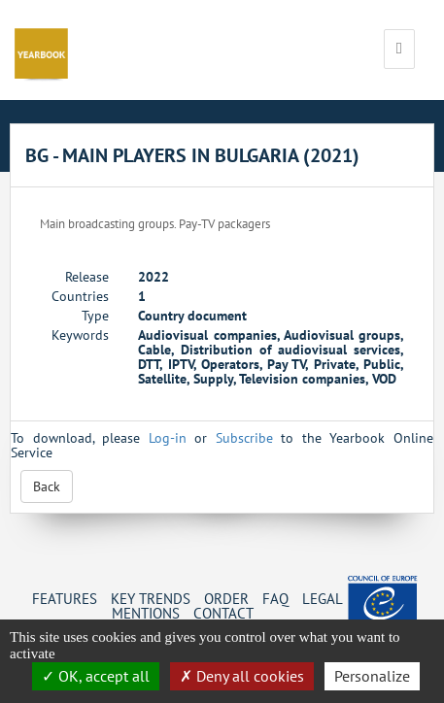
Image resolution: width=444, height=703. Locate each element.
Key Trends (150, 598)
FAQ (275, 598)
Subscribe (244, 438)
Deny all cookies (242, 676)
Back (46, 486)
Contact (223, 612)
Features (64, 598)
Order (226, 598)
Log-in (168, 438)
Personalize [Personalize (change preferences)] (372, 676)
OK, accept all (96, 676)
